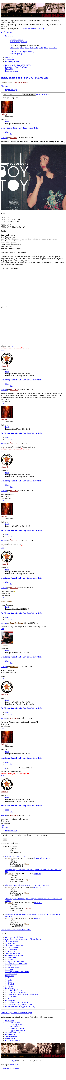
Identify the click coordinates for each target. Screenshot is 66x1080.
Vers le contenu (6, 32)
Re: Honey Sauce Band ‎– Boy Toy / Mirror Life (21, 380)
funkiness (16, 82)
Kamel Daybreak (7, 601)
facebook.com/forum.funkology (33, 28)
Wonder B (24, 82)
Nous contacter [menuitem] (15, 1026)
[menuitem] (16, 40)
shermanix (4, 645)
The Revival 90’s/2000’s (41, 858)
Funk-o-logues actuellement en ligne (16, 1013)
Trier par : (27, 835)
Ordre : (42, 835)
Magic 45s (37, 874)
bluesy (10, 858)
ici (12, 346)
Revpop (10, 874)
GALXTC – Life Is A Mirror (15, 856)
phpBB (14, 1061)
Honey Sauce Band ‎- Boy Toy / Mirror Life (24, 77)
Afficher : (11, 835)
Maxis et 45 (37, 887)
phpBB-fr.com (14, 1064)
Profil (7, 122)
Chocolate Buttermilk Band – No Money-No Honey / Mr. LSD (27, 885)
